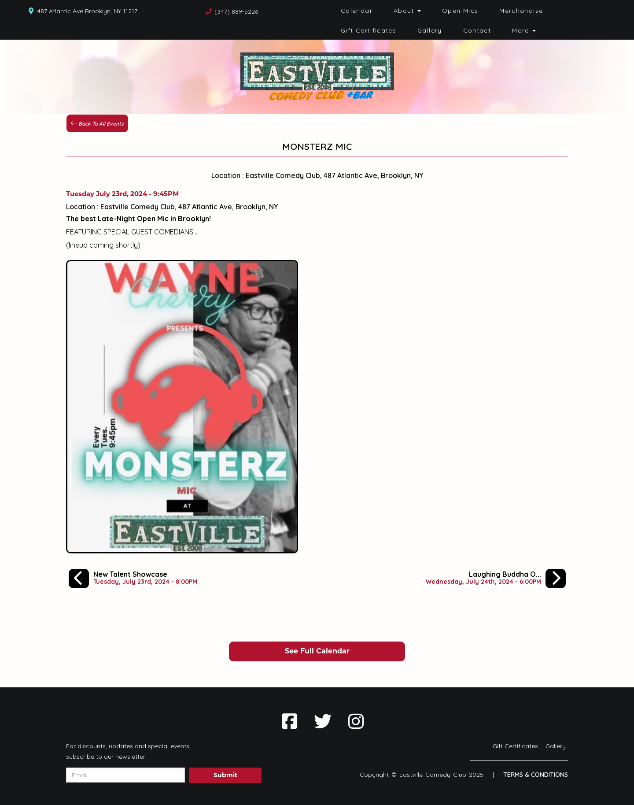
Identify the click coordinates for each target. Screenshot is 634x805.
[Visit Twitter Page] (323, 721)
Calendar (356, 11)
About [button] (407, 11)
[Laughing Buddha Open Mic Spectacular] (496, 578)
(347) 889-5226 (236, 11)
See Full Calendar (317, 651)
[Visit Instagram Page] (356, 721)
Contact (477, 30)
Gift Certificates (368, 30)
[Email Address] (125, 775)
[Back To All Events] (97, 122)
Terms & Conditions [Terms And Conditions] (535, 775)
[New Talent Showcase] (133, 578)
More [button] (524, 30)
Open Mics (460, 11)
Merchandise (521, 11)
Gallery (429, 30)
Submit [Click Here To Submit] (225, 775)
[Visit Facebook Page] (289, 721)
